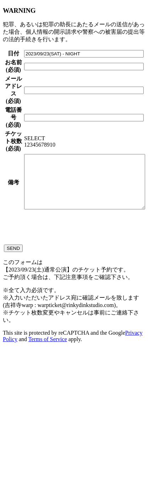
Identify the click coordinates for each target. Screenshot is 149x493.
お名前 (7, 85)
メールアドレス (7, 138)
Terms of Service (47, 476)
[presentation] (67, 363)
